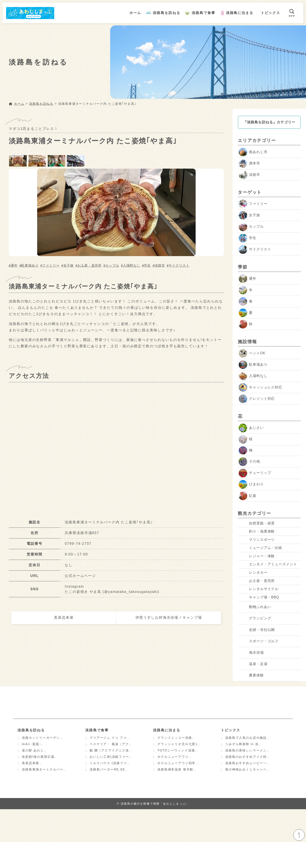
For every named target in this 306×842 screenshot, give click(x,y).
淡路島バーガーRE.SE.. (109, 802)
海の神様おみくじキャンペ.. (247, 802)
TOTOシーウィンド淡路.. (177, 783)
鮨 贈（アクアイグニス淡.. (111, 783)
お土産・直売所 (89, 264)
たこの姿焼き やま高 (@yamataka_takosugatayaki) (112, 591)
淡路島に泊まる (240, 13)
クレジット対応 (257, 399)
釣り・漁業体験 (257, 537)
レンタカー (253, 594)
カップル (112, 264)
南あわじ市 (253, 152)
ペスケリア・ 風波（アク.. (111, 777)
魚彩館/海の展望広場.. (39, 789)
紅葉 (247, 496)
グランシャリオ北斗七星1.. (178, 777)
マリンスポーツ (257, 548)
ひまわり (251, 485)
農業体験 (251, 708)
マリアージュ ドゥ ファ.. (109, 770)
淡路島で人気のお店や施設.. (247, 770)
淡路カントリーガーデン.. (42, 770)
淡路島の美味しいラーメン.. (247, 783)
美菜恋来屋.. (32, 796)
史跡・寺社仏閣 (257, 662)
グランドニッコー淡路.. (176, 770)
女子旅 (68, 264)
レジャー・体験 (257, 571)
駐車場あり (30, 264)
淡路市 (160, 264)
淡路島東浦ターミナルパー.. (44, 802)
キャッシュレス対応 (260, 388)
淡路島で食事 (204, 13)
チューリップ (255, 473)
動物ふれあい (255, 639)
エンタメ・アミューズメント (268, 582)
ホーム (135, 13)
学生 (147, 264)
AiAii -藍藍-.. (33, 777)
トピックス (271, 13)
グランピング (255, 651)
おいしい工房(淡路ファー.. (111, 789)
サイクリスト (179, 264)
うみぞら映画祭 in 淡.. (243, 777)
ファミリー (51, 264)
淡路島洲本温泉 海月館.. (176, 802)
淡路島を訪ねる (166, 13)
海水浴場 (251, 685)
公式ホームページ (80, 575)
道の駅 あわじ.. (34, 783)
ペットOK (252, 353)
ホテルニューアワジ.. (174, 789)
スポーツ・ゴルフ (259, 674)
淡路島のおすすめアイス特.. (247, 789)
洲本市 (249, 163)
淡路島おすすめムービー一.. (247, 796)
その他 (249, 462)
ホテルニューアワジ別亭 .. (178, 796)
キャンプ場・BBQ (259, 628)
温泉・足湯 (253, 696)
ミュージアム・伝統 (260, 560)
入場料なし (131, 264)
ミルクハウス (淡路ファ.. (110, 796)
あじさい (251, 428)
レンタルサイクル (259, 617)
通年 (14, 264)
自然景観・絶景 (257, 525)
